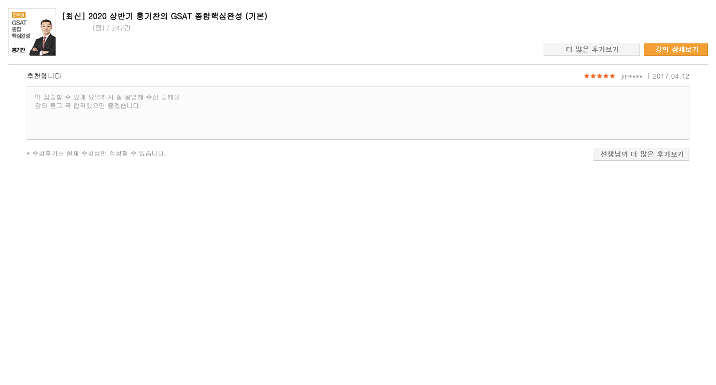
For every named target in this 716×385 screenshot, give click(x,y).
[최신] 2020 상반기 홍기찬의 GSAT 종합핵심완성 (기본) (164, 15)
